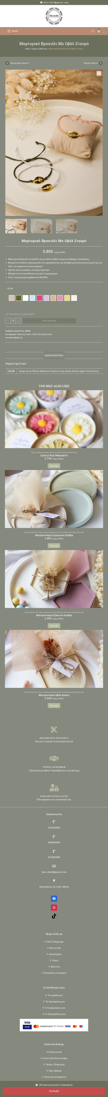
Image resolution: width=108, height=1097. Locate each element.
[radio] (12, 298)
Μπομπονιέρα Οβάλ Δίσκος (54, 695)
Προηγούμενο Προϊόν (19, 63)
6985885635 (54, 842)
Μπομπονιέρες (43, 452)
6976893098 (54, 857)
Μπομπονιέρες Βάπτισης (67, 452)
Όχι (21, 337)
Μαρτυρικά (47, 334)
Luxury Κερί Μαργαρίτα (54, 455)
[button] (99, 73)
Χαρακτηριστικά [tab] (54, 355)
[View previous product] (7, 63)
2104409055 (54, 827)
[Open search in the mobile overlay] (94, 31)
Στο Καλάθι (49, 321)
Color (10, 288)
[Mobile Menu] (13, 31)
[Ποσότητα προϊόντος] (13, 320)
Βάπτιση (21, 334)
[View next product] (101, 63)
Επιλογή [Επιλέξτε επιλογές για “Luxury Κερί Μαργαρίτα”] (54, 466)
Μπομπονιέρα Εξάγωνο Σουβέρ (54, 615)
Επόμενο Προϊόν (91, 63)
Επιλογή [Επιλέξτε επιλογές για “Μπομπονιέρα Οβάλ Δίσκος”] (54, 705)
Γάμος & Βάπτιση (39, 48)
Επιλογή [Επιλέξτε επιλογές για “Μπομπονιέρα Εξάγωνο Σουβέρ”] (54, 626)
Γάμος (33, 452)
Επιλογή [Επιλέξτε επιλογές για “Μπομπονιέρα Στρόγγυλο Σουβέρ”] (54, 546)
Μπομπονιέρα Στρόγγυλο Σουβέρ (54, 535)
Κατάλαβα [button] (54, 1090)
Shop (27, 48)
